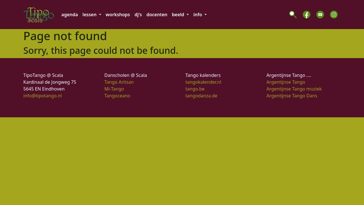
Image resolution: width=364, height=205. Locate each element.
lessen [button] (90, 14)
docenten (156, 14)
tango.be (194, 89)
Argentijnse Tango (285, 82)
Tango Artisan (119, 82)
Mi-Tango (114, 89)
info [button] (198, 14)
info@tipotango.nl (42, 96)
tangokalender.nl (203, 82)
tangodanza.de (201, 96)
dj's (138, 14)
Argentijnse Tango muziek (294, 89)
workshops (118, 14)
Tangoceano (117, 96)
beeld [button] (178, 14)
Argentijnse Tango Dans (291, 96)
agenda (69, 14)
